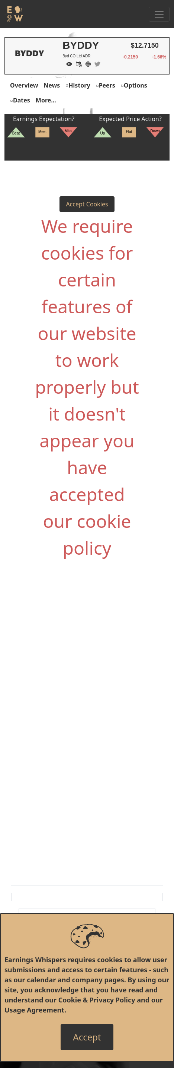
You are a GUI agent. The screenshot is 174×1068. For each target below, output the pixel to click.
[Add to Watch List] (67, 63)
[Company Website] (86, 63)
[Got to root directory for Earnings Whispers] (13, 14)
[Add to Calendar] (77, 63)
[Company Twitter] (95, 63)
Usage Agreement (34, 1009)
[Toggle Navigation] (159, 14)
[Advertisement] (87, 647)
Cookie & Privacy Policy (96, 999)
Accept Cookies (87, 204)
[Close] (87, 1037)
